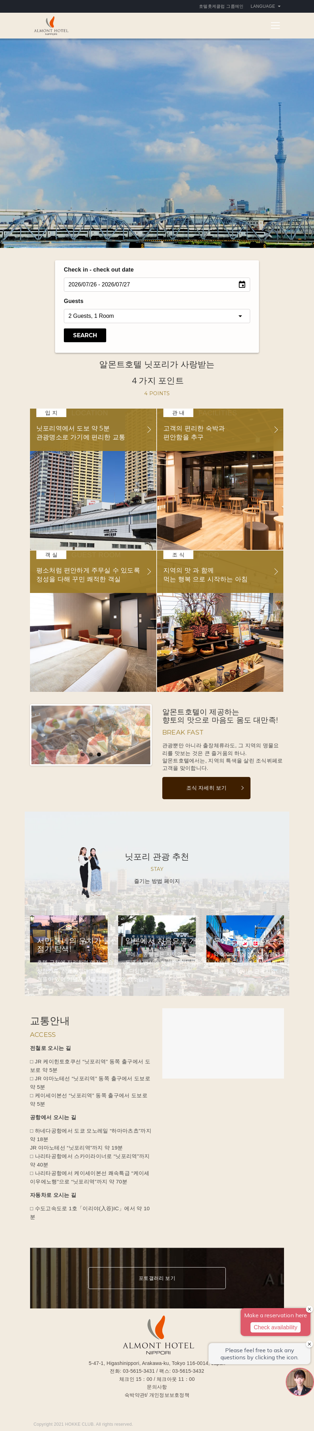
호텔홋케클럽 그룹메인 (221, 6)
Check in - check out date (99, 270)
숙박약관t (135, 1395)
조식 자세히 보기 (206, 787)
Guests (74, 301)
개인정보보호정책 (169, 1395)
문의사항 (157, 1387)
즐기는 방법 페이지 (157, 881)
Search (85, 335)
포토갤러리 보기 (157, 1278)
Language (265, 6)
